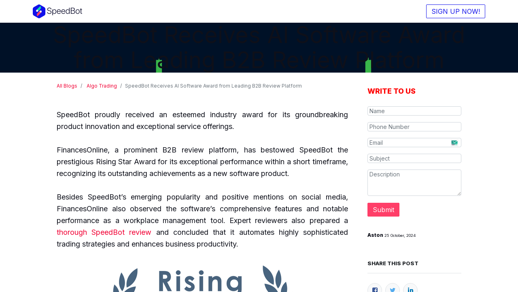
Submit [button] (383, 210)
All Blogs (67, 86)
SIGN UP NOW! (454, 11)
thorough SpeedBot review (104, 232)
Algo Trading (102, 86)
